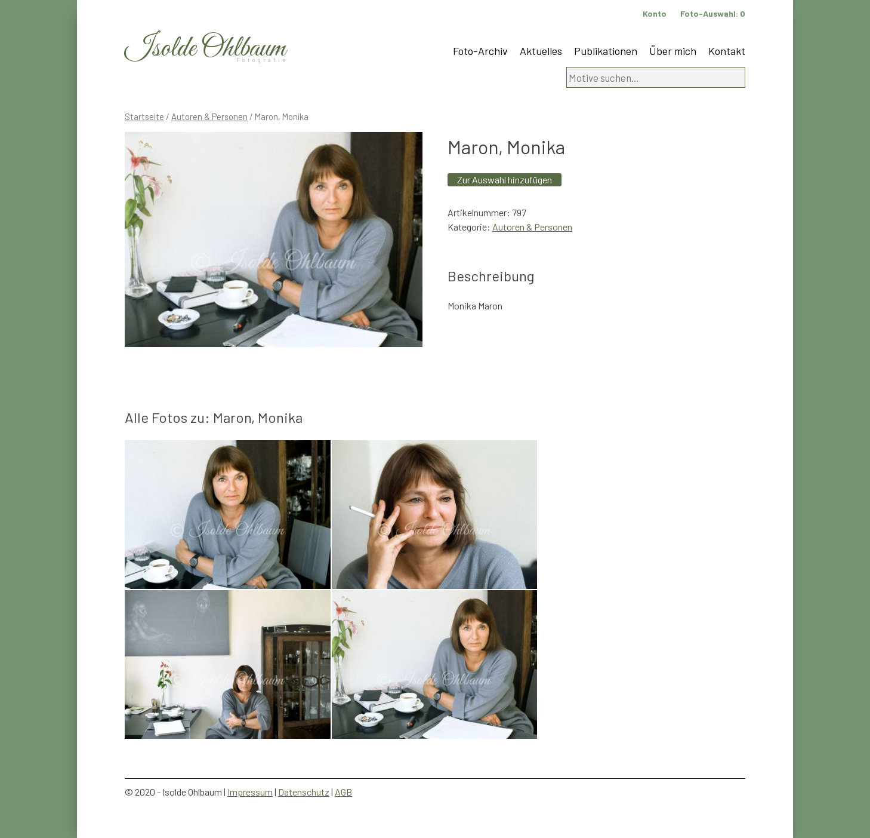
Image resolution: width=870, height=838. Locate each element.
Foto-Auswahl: (712, 13)
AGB (343, 791)
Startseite (144, 116)
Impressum (250, 791)
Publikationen (605, 51)
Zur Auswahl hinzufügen (504, 179)
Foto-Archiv (480, 51)
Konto (655, 13)
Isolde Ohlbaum (205, 48)
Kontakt (726, 51)
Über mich (672, 51)
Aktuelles (541, 51)
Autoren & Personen (209, 116)
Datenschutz (303, 791)
